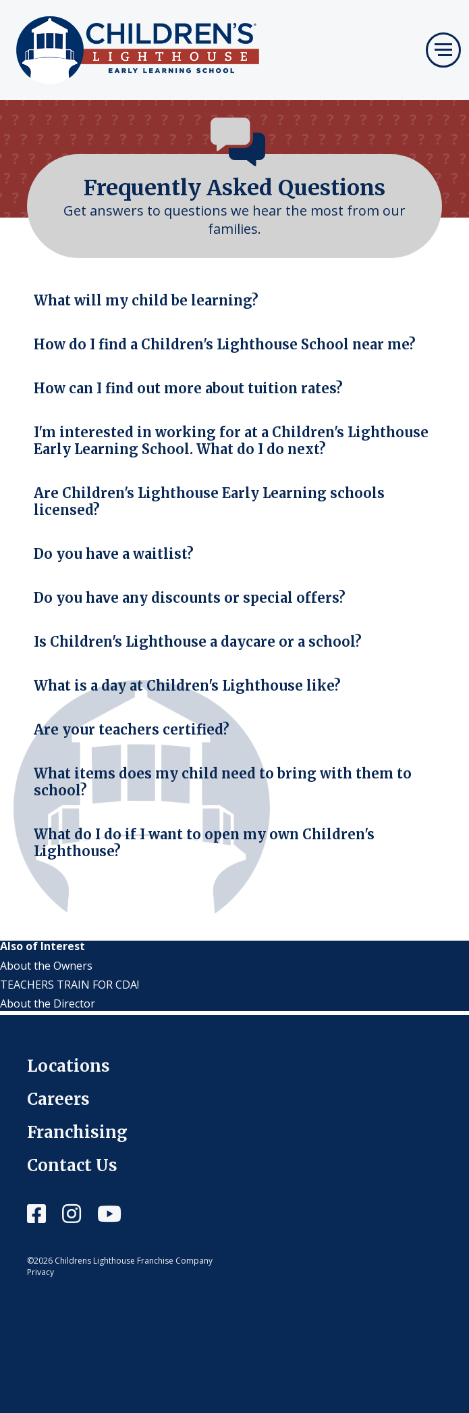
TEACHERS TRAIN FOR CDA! (69, 984)
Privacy (40, 1272)
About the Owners (46, 965)
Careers (58, 1099)
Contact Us (72, 1165)
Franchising (77, 1132)
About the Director (47, 1003)
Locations (68, 1066)
